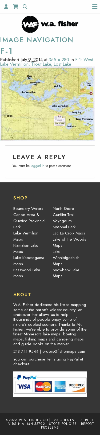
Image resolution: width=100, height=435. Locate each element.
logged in (38, 165)
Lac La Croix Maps (69, 233)
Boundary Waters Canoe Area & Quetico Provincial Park (29, 218)
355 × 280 (59, 59)
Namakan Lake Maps (25, 248)
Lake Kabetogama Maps (28, 261)
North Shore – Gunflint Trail (65, 212)
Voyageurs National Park (64, 224)
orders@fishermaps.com (63, 351)
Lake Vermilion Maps (25, 236)
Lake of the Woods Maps (69, 242)
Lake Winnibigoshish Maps (66, 258)
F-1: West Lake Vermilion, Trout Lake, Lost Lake (46, 61)
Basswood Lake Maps (26, 273)
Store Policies (63, 423)
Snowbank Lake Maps (66, 273)
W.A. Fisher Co (33, 420)
